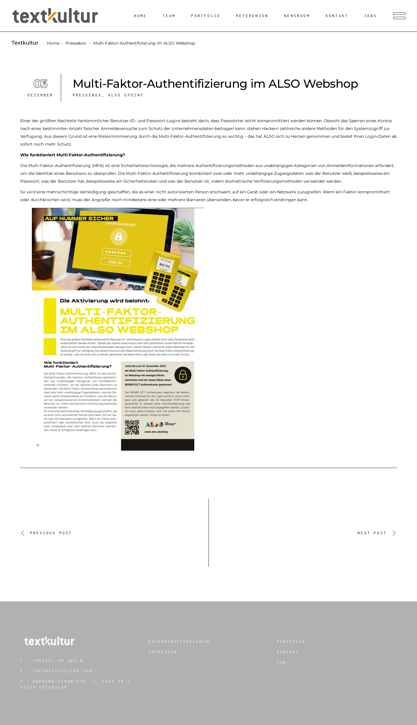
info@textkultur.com (63, 671)
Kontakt (288, 652)
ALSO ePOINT (126, 95)
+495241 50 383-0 (58, 660)
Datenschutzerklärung (180, 641)
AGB (282, 662)
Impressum (163, 652)
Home (53, 43)
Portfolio (291, 641)
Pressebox (75, 43)
